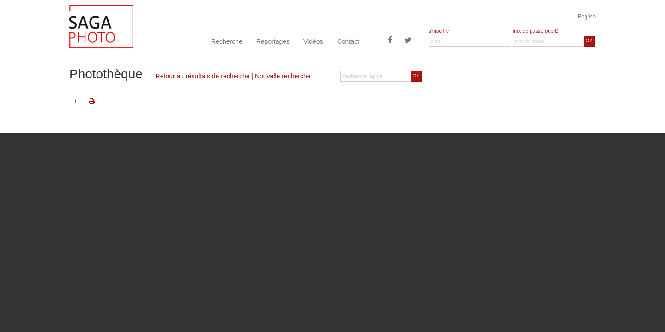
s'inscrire (439, 31)
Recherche (226, 41)
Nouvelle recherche (283, 76)
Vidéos (313, 41)
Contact (348, 41)
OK (589, 40)
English (587, 16)
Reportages (273, 41)
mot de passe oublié (536, 31)
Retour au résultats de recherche (203, 76)
